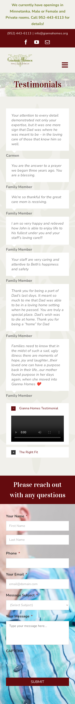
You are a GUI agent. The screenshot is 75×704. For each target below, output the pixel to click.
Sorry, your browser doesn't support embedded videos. (37, 429)
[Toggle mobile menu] (65, 65)
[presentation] (36, 663)
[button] (37, 408)
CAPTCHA (14, 651)
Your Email (16, 574)
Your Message (19, 616)
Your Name (16, 516)
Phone (13, 553)
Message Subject (22, 595)
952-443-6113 (51, 17)
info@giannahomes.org (51, 33)
